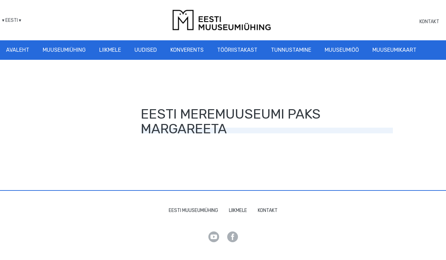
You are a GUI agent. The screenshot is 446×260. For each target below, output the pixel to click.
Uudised (145, 50)
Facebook (232, 236)
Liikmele (110, 50)
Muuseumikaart (394, 50)
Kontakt (429, 22)
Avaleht (17, 50)
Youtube (213, 236)
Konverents (187, 50)
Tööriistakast (237, 50)
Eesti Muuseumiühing (193, 210)
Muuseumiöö (342, 50)
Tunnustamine (291, 50)
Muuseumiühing (64, 50)
